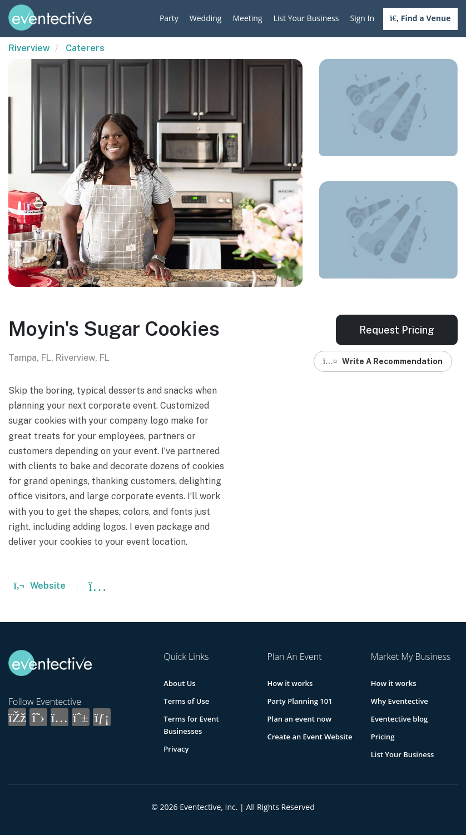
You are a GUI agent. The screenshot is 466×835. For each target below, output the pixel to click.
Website (40, 585)
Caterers (85, 48)
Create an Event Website (310, 737)
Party (169, 18)
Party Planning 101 (300, 701)
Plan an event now (299, 719)
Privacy (176, 749)
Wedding (206, 18)
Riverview (29, 48)
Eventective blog (399, 719)
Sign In (362, 18)
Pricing (383, 737)
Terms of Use (186, 701)
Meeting (247, 18)
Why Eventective (399, 701)
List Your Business (306, 18)
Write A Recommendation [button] (383, 361)
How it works (290, 683)
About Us (179, 683)
